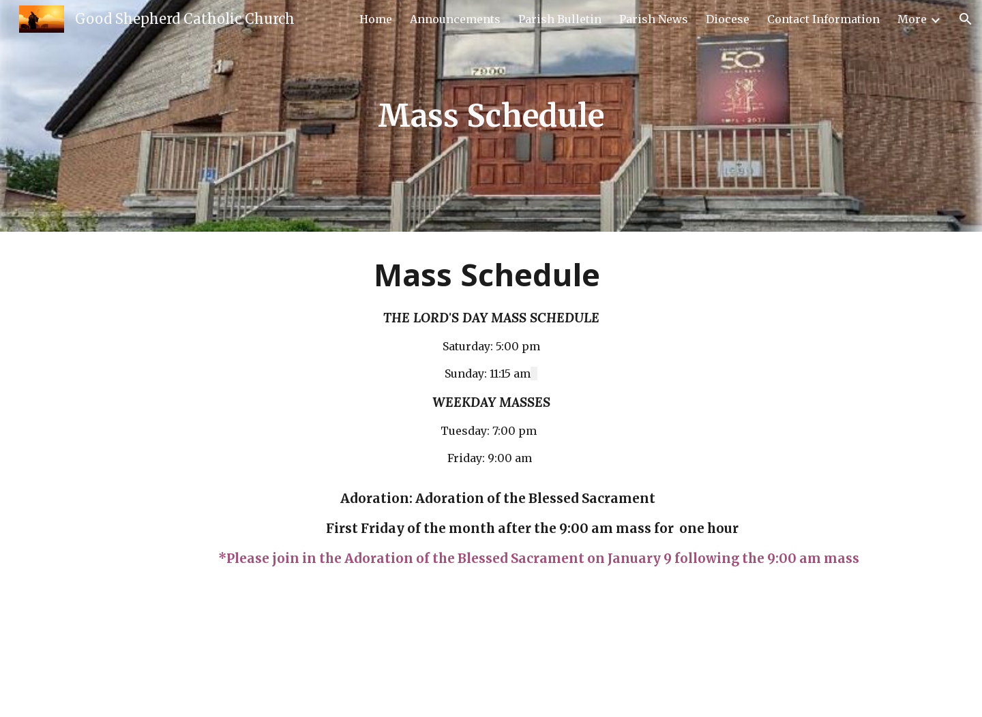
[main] (491, 116)
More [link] (912, 19)
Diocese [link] (727, 19)
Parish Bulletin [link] (559, 19)
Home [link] (375, 19)
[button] (965, 19)
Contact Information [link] (823, 19)
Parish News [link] (653, 19)
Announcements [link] (455, 19)
